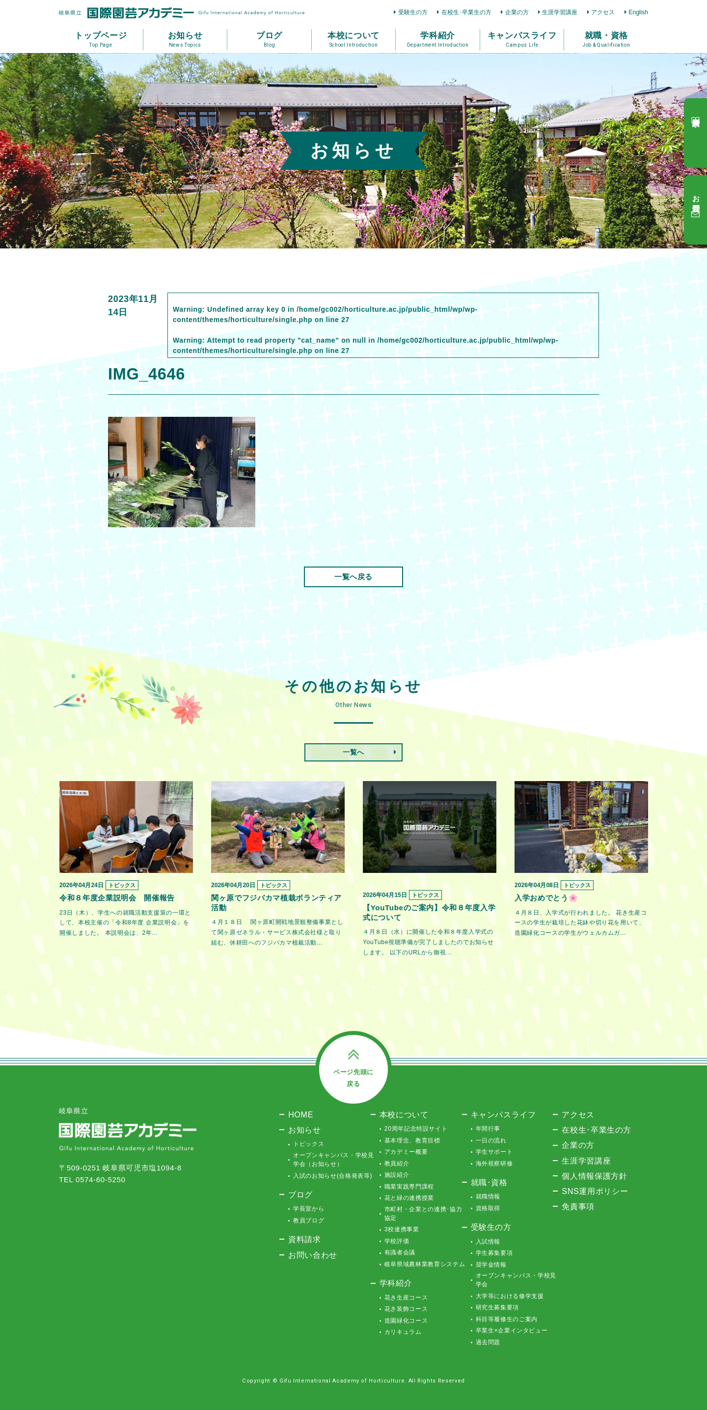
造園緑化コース (406, 1320)
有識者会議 (399, 1252)
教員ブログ (308, 1220)
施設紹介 (396, 1174)
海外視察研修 (494, 1163)
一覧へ (353, 752)
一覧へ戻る (353, 576)
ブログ (300, 1194)
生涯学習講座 (559, 12)
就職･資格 (489, 1182)
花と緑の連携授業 (409, 1197)
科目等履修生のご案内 (507, 1319)
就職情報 (488, 1196)
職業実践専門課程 (409, 1186)
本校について (404, 1114)
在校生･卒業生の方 (466, 12)
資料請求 (304, 1239)
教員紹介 (396, 1163)
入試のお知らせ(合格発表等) (332, 1175)
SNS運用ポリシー (595, 1191)
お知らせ (304, 1129)
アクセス (603, 12)
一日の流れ (491, 1140)
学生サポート (494, 1151)
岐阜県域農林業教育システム (424, 1264)
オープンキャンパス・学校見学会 (516, 1280)
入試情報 (488, 1241)
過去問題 (488, 1342)
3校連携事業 (401, 1229)
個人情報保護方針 (594, 1175)
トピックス (308, 1143)
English (638, 12)
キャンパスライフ (503, 1114)
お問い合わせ (312, 1254)
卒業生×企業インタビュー (512, 1330)
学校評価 (396, 1241)
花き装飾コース (406, 1308)
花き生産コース (406, 1297)
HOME (300, 1114)
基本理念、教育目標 (412, 1140)
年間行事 (488, 1128)
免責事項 (578, 1206)
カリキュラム (403, 1332)
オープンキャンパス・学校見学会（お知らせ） (333, 1159)
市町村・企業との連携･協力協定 (423, 1213)
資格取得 (488, 1208)
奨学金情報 (491, 1264)
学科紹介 (396, 1282)
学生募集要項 (494, 1252)
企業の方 (517, 12)
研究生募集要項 (497, 1307)
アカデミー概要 (406, 1151)
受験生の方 (413, 12)
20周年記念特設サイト (416, 1128)
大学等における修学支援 (510, 1296)
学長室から (308, 1208)
